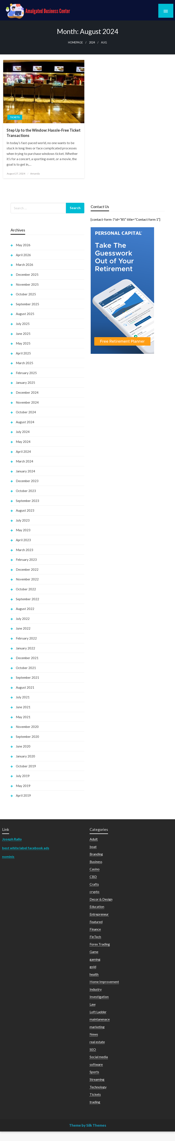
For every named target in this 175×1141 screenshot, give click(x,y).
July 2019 (23, 776)
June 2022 (23, 628)
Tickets (15, 117)
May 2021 (23, 717)
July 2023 (23, 520)
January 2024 (25, 471)
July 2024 (23, 432)
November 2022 (27, 579)
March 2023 (24, 550)
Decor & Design (101, 899)
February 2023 (26, 559)
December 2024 (27, 392)
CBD (93, 877)
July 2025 (23, 324)
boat (93, 847)
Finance (95, 929)
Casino (95, 869)
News (94, 1034)
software (96, 1064)
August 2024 (25, 422)
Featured (96, 922)
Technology (98, 1087)
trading (95, 1102)
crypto (94, 892)
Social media (99, 1057)
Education (97, 906)
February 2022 (26, 638)
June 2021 (23, 707)
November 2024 (27, 402)
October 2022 (26, 589)
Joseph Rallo (12, 839)
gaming (95, 959)
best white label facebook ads (25, 848)
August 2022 (25, 609)
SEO (93, 1049)
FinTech (95, 937)
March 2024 (24, 461)
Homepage (75, 42)
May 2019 (23, 786)
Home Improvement (104, 982)
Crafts (94, 884)
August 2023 (25, 510)
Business (96, 862)
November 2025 (27, 284)
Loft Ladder (98, 1012)
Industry (96, 989)
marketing (97, 1027)
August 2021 (25, 687)
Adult (94, 839)
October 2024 (26, 412)
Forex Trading (100, 944)
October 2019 (26, 766)
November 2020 (27, 727)
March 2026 (24, 264)
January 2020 (25, 756)
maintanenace (100, 1019)
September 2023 (27, 501)
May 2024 (23, 441)
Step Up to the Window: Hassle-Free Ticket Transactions (44, 133)
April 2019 (23, 795)
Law (93, 1004)
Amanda (35, 173)
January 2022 (25, 648)
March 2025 (24, 363)
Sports (94, 1072)
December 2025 (27, 274)
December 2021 (27, 658)
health (94, 974)
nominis (8, 856)
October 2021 (26, 668)
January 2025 (25, 382)
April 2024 (23, 451)
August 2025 (25, 314)
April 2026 (23, 255)
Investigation (99, 997)
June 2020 (23, 746)
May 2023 (23, 530)
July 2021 (23, 697)
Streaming (97, 1079)
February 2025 (26, 373)
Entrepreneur (99, 914)
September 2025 (27, 304)
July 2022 (23, 619)
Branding (96, 854)
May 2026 (23, 245)
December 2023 (27, 481)
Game (94, 952)
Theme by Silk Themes (87, 1125)
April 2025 (23, 353)
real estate (97, 1042)
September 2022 (27, 599)
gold (93, 967)
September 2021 (27, 677)
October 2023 (26, 491)
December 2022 (27, 569)
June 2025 (23, 333)
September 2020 (27, 736)
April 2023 (23, 540)
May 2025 (23, 343)
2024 (92, 42)
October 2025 (26, 294)
